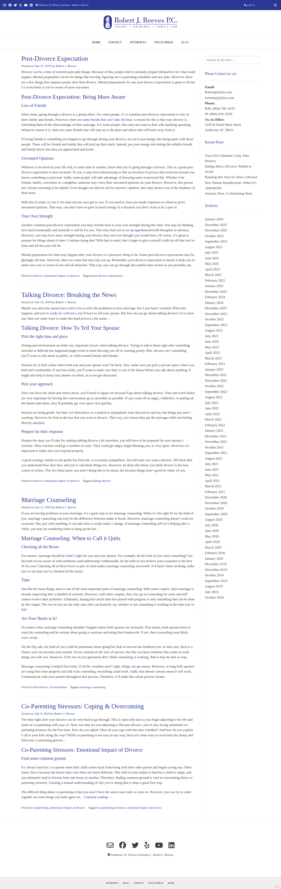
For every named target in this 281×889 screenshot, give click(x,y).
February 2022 (215, 425)
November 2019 (216, 570)
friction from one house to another (75, 778)
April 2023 (212, 353)
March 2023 (213, 358)
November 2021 (216, 442)
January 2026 (214, 219)
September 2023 (216, 325)
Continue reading (98, 797)
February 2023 (215, 364)
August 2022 (213, 397)
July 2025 (211, 252)
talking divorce (101, 480)
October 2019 (214, 575)
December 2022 (216, 375)
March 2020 (213, 547)
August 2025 (213, 247)
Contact (115, 42)
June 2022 (212, 408)
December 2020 (216, 497)
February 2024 (215, 297)
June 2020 (212, 531)
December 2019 (216, 564)
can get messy (140, 666)
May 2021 (212, 475)
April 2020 (212, 542)
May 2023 (212, 347)
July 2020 (211, 525)
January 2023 (214, 369)
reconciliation (58, 687)
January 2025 (214, 286)
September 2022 (216, 392)
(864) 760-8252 (263, 5)
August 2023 (213, 330)
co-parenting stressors (111, 807)
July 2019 (211, 592)
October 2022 (214, 386)
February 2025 (215, 280)
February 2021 (215, 492)
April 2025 (212, 269)
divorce (38, 275)
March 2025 (213, 275)
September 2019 (216, 581)
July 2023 (211, 336)
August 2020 (213, 519)
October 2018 (214, 597)
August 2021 (213, 458)
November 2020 (216, 503)
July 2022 (211, 403)
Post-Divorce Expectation (54, 58)
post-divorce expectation (107, 275)
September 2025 (216, 241)
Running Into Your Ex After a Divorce (231, 177)
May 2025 (212, 264)
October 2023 (214, 319)
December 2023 (216, 308)
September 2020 (216, 514)
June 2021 (212, 470)
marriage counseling (92, 687)
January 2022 (214, 430)
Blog (185, 42)
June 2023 (212, 341)
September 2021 (216, 453)
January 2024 (214, 303)
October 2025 (214, 236)
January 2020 (214, 559)
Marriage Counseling (48, 499)
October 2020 (214, 508)
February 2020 (215, 553)
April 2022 (212, 414)
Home (96, 42)
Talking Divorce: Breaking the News (69, 294)
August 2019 (213, 586)
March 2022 (213, 419)
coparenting (41, 807)
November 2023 (216, 314)
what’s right (74, 556)
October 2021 (214, 447)
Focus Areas (163, 42)
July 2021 (211, 464)
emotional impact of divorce (144, 807)
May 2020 (212, 536)
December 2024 (216, 292)
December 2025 (216, 225)
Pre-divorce (41, 687)
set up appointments (139, 230)
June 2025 (212, 258)
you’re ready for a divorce (58, 313)
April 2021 (212, 481)
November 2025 (216, 230)
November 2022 (216, 381)
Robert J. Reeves (66, 66)
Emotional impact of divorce (62, 275)
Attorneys (138, 42)
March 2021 (213, 486)
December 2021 (216, 436)
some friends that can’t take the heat (107, 120)
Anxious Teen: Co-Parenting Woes (228, 193)
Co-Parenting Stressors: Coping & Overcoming (82, 706)
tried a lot (74, 308)
